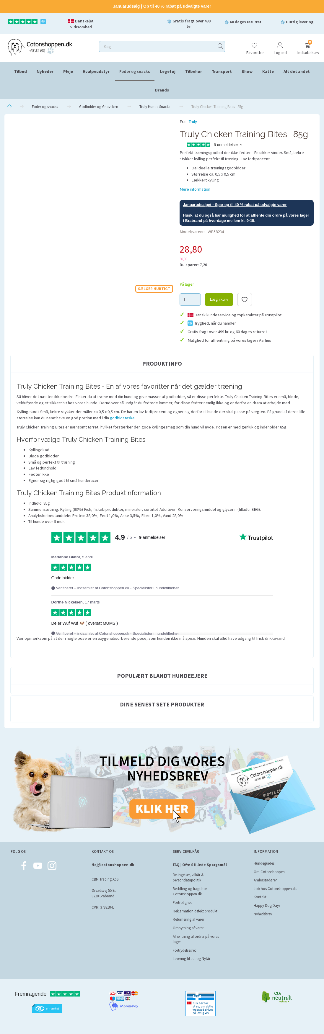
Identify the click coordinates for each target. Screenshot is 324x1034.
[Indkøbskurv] (307, 46)
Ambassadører (265, 880)
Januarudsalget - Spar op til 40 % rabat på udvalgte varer (235, 204)
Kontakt (260, 896)
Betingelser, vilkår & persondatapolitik (188, 877)
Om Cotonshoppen (269, 871)
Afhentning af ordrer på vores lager (196, 939)
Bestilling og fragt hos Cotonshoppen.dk (190, 891)
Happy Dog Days (267, 905)
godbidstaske (122, 418)
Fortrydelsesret (184, 950)
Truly (193, 121)
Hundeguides (264, 863)
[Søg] (221, 46)
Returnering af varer (188, 919)
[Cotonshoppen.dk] (39, 46)
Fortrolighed (183, 902)
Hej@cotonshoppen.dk (113, 864)
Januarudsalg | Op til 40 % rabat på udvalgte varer (162, 6)
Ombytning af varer (188, 927)
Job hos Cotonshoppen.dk (275, 888)
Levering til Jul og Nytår (191, 958)
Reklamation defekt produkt (195, 911)
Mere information (195, 189)
